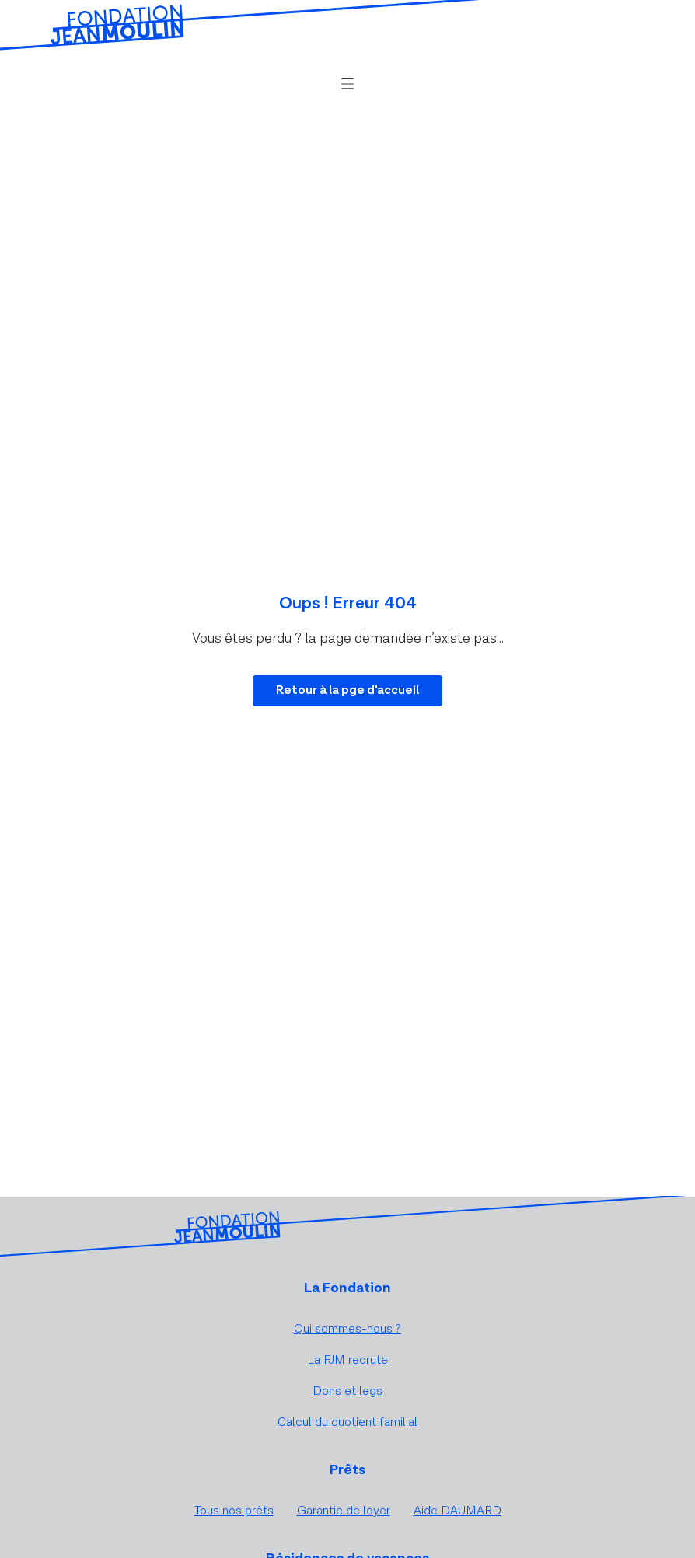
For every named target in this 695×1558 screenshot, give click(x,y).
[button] (347, 84)
